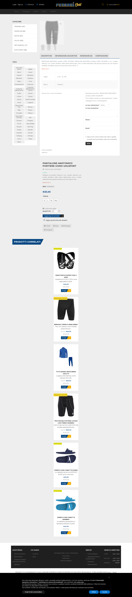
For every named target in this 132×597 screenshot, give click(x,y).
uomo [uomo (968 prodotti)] (19, 139)
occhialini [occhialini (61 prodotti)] (19, 113)
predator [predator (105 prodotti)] (30, 120)
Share (55, 226)
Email (88, 128)
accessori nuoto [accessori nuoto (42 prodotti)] (19, 68)
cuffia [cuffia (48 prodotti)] (19, 93)
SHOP (36, 11)
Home (16, 11)
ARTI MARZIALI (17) (20, 45)
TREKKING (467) (19, 26)
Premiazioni (91, 561)
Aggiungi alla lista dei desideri (56, 220)
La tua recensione (92, 108)
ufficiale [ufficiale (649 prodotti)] (30, 136)
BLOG (44, 11)
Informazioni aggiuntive (66, 56)
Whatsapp (66, 226)
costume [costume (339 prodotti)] (30, 84)
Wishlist (40, 4)
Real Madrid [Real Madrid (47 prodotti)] (30, 124)
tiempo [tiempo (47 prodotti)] (30, 133)
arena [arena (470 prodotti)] (30, 72)
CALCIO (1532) (18, 40)
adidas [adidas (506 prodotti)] (30, 69)
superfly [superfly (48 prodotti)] (19, 133)
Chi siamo (26, 11)
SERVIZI (53, 11)
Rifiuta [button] (94, 592)
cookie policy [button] (80, 582)
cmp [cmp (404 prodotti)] (30, 81)
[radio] (44, 200)
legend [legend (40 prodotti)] (30, 102)
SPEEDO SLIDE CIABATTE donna (66, 470)
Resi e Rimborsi (18, 556)
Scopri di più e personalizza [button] (33, 592)
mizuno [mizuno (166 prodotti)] (30, 107)
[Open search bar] (103, 4)
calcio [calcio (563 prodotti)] (19, 81)
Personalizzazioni (92, 564)
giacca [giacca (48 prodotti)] (19, 99)
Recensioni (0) (86, 56)
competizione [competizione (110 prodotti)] (19, 84)
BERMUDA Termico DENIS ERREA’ (66, 324)
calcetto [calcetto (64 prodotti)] (30, 78)
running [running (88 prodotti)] (30, 127)
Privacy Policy (66, 556)
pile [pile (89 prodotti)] (30, 117)
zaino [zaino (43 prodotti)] (19, 142)
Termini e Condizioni (19, 554)
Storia (34, 556)
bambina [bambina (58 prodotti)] (30, 75)
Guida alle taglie (49, 208)
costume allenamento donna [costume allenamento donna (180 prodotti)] (30, 89)
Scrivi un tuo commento (53, 169)
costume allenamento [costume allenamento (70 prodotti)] (19, 89)
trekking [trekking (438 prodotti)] (19, 136)
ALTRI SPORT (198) (20, 50)
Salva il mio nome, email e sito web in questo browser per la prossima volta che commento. (102, 138)
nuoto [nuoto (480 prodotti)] (30, 110)
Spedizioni (17, 564)
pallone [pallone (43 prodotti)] (30, 113)
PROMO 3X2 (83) (19, 31)
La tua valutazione (93, 105)
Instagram (48, 230)
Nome (88, 120)
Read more (46, 182)
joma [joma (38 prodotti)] (19, 102)
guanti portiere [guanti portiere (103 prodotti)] (30, 99)
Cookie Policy (66, 558)
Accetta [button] (104, 592)
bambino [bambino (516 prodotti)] (19, 78)
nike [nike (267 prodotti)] (19, 110)
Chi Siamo (35, 554)
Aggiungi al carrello (51, 216)
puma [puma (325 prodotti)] (19, 124)
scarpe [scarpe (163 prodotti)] (19, 130)
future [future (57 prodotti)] (19, 96)
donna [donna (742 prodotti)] (30, 93)
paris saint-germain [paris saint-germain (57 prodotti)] (19, 116)
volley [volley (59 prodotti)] (30, 139)
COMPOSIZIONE (102, 56)
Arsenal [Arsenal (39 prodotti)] (19, 75)
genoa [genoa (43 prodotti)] (30, 96)
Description (46, 56)
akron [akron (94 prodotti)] (19, 72)
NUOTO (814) (18, 36)
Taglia (45, 196)
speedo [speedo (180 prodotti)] (30, 130)
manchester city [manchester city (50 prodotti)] (19, 106)
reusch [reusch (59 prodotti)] (19, 127)
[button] (109, 577)
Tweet (47, 226)
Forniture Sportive (92, 554)
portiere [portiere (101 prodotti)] (19, 120)
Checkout (30, 4)
